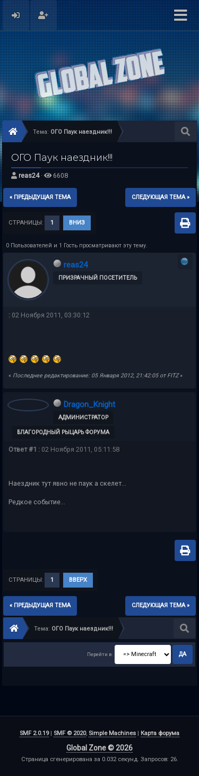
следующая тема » (160, 197)
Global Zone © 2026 (99, 748)
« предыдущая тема (40, 197)
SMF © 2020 (70, 733)
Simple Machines (112, 733)
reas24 (29, 175)
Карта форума (160, 733)
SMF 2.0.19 (34, 733)
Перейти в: (100, 654)
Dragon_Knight (89, 404)
